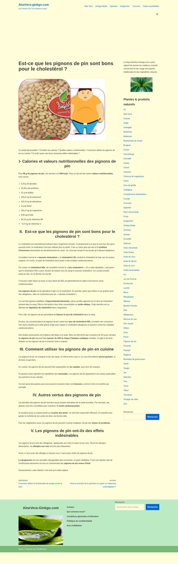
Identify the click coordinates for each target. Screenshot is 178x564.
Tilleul (126, 400)
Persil (125, 345)
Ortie (125, 341)
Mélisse (126, 308)
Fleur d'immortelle (131, 216)
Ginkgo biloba (100, 6)
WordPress (41, 561)
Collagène (127, 193)
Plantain (127, 359)
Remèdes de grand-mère (134, 368)
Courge (126, 202)
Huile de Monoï (130, 267)
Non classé (128, 331)
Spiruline (113, 6)
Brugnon (127, 147)
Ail (124, 110)
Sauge (126, 377)
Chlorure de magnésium (134, 179)
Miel (125, 318)
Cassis (126, 166)
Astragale (127, 129)
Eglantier (127, 212)
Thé (125, 391)
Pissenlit (127, 354)
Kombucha (128, 290)
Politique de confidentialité (79, 533)
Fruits (125, 221)
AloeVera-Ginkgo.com (41, 519)
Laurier (126, 295)
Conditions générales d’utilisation (83, 528)
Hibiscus (127, 249)
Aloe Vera (87, 6)
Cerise (126, 170)
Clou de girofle (129, 189)
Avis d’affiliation (74, 537)
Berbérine (127, 133)
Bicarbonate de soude (133, 143)
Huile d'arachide (130, 253)
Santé (126, 373)
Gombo (126, 239)
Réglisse (127, 364)
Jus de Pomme (130, 285)
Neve (21, 561)
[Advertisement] (89, 34)
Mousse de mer (130, 327)
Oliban (126, 336)
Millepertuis (128, 322)
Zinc (125, 414)
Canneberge (128, 156)
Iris (124, 281)
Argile (126, 124)
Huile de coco (129, 262)
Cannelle (127, 161)
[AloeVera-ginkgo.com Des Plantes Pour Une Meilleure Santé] (34, 6)
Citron (126, 184)
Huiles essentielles (151, 6)
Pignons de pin (130, 350)
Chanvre (127, 175)
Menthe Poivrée (130, 313)
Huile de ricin (129, 272)
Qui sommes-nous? (76, 523)
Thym (125, 396)
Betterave (127, 138)
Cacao (126, 152)
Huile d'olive (128, 258)
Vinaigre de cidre (130, 410)
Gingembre (124, 6)
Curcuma (136, 6)
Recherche (128, 423)
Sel (124, 382)
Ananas (126, 120)
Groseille (127, 244)
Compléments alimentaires (135, 198)
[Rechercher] (157, 14)
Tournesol (127, 405)
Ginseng (127, 235)
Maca (125, 299)
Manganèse (128, 304)
